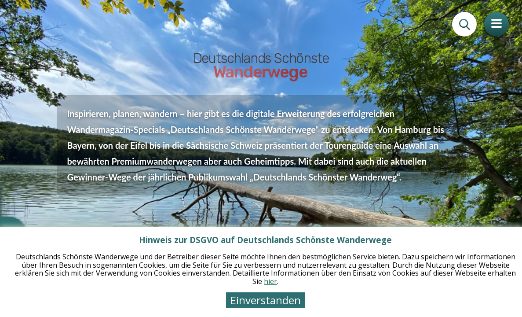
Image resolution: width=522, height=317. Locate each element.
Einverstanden (265, 300)
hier (270, 281)
